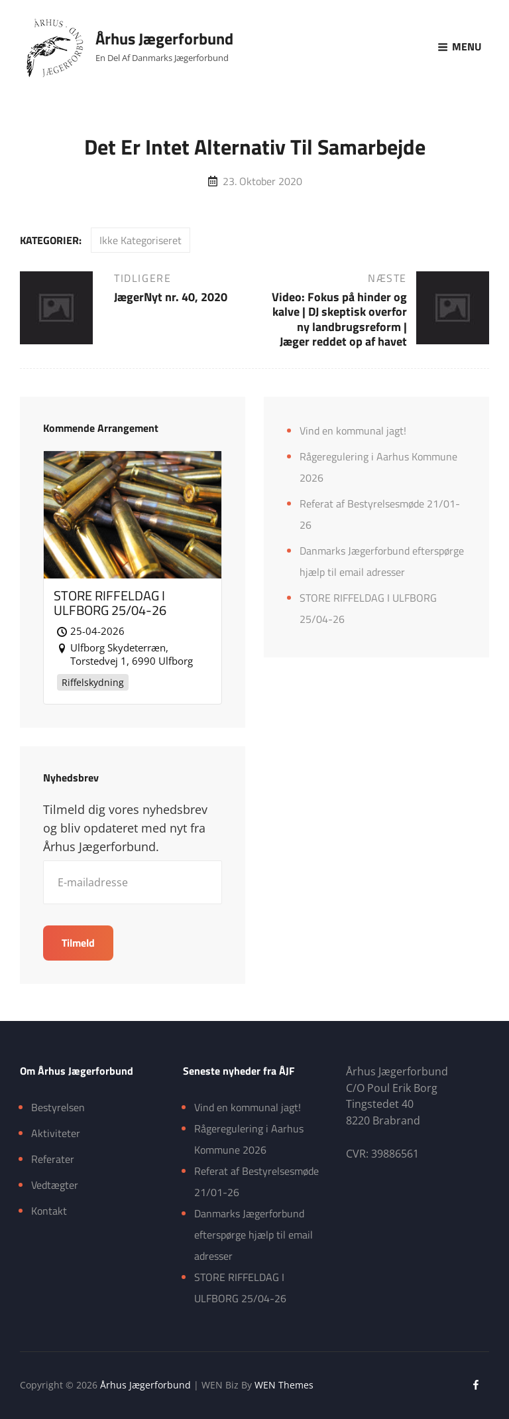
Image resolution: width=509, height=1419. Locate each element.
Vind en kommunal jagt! (353, 431)
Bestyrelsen (58, 1107)
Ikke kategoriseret (140, 240)
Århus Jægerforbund (164, 38)
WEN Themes (283, 1385)
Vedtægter (54, 1185)
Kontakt (49, 1211)
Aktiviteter (55, 1133)
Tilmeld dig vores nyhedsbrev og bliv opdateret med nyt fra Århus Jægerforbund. (125, 827)
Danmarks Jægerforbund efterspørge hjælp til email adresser (253, 1234)
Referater (52, 1159)
